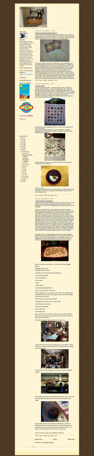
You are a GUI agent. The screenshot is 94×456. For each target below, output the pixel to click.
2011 (22, 144)
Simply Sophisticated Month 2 (46, 33)
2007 (22, 179)
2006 (22, 181)
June (23, 169)
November (25, 153)
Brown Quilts (26, 8)
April (23, 173)
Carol (23, 39)
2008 (22, 149)
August (24, 166)
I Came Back (25, 158)
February (24, 176)
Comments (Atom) (48, 442)
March (24, 174)
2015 (22, 138)
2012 (22, 143)
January (24, 178)
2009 (22, 148)
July (23, 167)
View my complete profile (25, 67)
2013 (22, 141)
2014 (22, 139)
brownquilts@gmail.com (25, 80)
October (24, 162)
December (25, 151)
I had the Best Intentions (44, 201)
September (25, 164)
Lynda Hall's (51, 234)
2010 (22, 146)
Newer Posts (38, 439)
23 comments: (51, 435)
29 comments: (51, 80)
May (23, 171)
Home (55, 439)
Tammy (45, 73)
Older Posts (71, 439)
